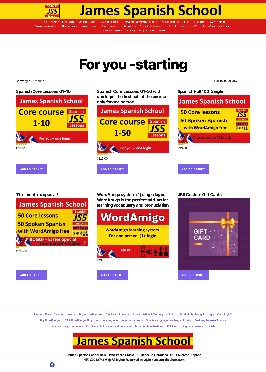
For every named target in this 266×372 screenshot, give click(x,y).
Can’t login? (181, 22)
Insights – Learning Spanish (133, 32)
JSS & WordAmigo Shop (219, 22)
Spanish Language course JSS (149, 27)
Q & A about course (99, 22)
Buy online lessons (78, 22)
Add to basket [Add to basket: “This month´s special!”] (31, 276)
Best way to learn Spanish (121, 27)
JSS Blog (227, 27)
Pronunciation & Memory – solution (127, 22)
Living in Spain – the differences (182, 27)
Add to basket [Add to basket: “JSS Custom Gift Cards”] (193, 276)
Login (170, 22)
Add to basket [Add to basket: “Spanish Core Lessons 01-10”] (31, 170)
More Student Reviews (210, 27)
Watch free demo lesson (55, 22)
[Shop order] (231, 82)
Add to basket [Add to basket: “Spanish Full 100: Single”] (193, 170)
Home (38, 22)
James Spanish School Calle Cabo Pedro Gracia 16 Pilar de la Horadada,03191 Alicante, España (134, 356)
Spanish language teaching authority (89, 27)
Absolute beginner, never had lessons (51, 27)
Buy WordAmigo (197, 22)
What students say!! (155, 22)
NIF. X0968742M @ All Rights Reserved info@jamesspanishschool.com (134, 361)
